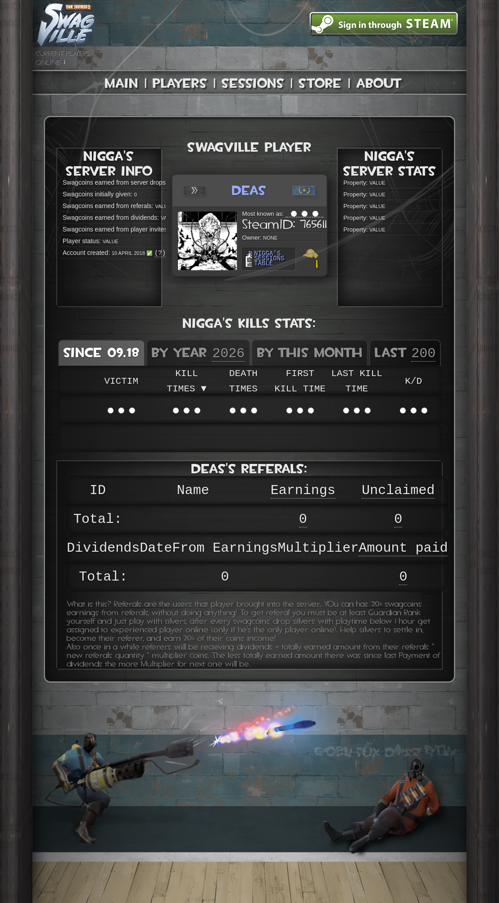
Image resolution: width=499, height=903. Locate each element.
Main (121, 83)
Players (180, 83)
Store (320, 83)
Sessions (253, 83)
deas (249, 190)
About (379, 83)
